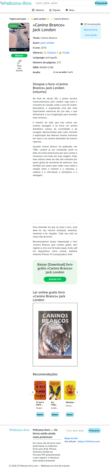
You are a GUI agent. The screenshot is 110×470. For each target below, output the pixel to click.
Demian (70, 402)
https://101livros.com (89, 441)
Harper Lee (40, 408)
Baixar (19, 55)
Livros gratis (91, 35)
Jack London (47, 42)
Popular (57, 10)
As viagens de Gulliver (55, 403)
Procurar (101, 3)
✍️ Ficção (64, 52)
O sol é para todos (40, 403)
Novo (71, 10)
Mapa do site (71, 438)
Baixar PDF (55, 279)
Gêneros (40, 10)
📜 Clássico (50, 52)
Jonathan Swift (55, 408)
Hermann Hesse (70, 406)
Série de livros (91, 29)
